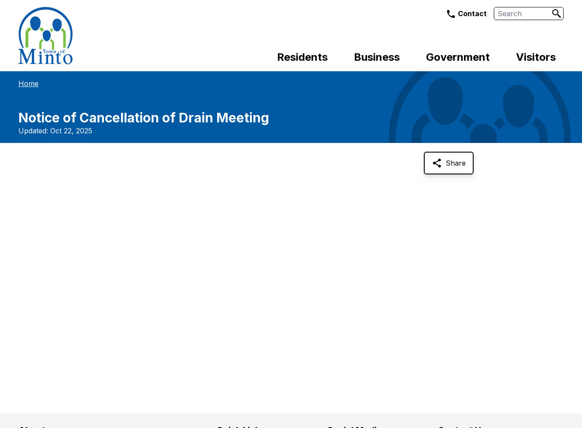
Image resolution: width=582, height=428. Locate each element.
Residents (302, 57)
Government (458, 57)
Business (377, 57)
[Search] (556, 13)
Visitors (536, 57)
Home (28, 83)
